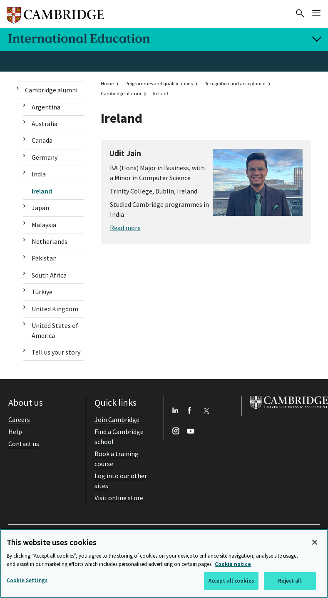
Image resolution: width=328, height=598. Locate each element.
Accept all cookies (231, 580)
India (39, 174)
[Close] (315, 542)
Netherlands (49, 241)
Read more (125, 227)
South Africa (49, 275)
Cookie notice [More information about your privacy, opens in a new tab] (233, 564)
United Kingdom (55, 309)
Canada (42, 140)
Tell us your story (56, 352)
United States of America (55, 330)
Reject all (289, 580)
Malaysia (44, 225)
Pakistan (44, 258)
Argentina (46, 107)
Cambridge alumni (51, 90)
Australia (44, 123)
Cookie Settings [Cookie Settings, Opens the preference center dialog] (27, 580)
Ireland (42, 191)
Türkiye (42, 292)
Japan (40, 207)
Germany (44, 157)
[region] (164, 563)
